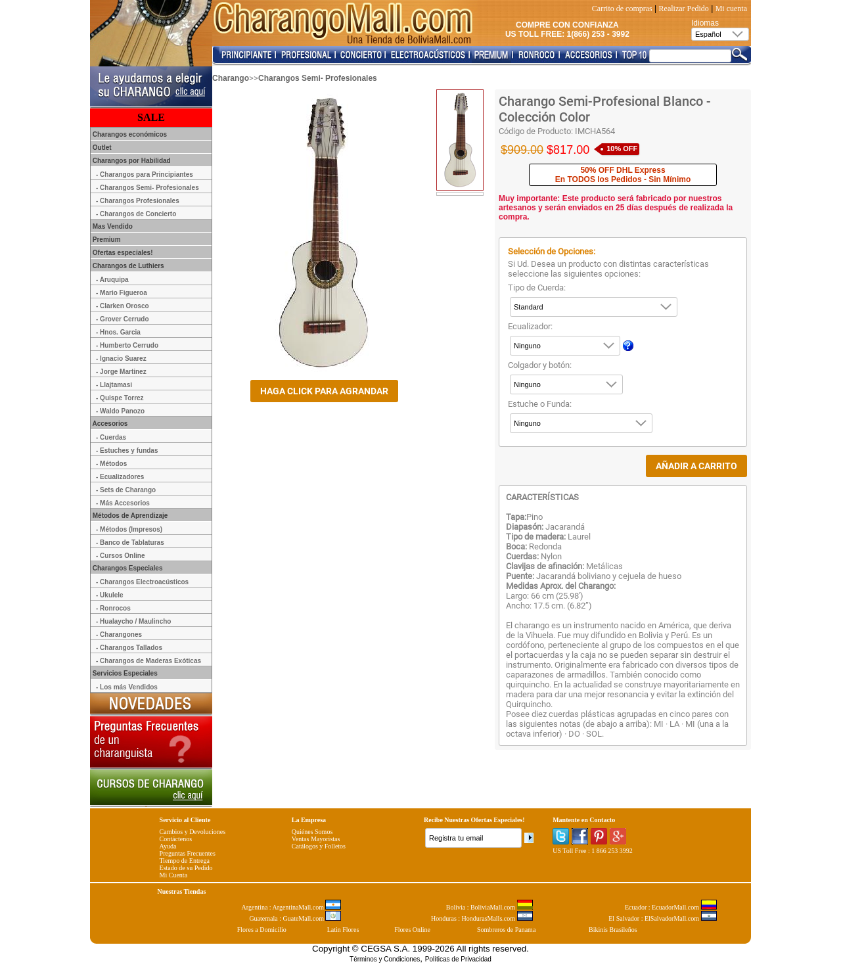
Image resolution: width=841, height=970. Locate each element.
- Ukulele (110, 595)
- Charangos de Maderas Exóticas (148, 660)
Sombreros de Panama (506, 929)
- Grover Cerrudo (122, 319)
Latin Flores (343, 929)
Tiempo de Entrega (185, 860)
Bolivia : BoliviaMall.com (489, 907)
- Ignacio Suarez (121, 358)
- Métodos (111, 463)
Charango (230, 78)
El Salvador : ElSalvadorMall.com (662, 918)
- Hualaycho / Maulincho (133, 621)
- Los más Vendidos (127, 687)
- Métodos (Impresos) (129, 529)
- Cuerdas (111, 437)
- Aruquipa (112, 279)
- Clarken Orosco (122, 306)
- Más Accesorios (123, 503)
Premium (106, 239)
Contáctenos (176, 839)
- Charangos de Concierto (136, 214)
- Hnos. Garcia (118, 332)
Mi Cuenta (174, 875)
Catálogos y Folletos (319, 846)
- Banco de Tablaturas (130, 542)
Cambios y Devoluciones (193, 831)
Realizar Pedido (684, 8)
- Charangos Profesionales (137, 200)
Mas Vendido (112, 226)
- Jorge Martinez (121, 371)
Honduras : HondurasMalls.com (482, 918)
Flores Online (412, 929)
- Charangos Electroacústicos (142, 582)
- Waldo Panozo (120, 411)
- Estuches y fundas (127, 450)
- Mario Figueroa (121, 292)
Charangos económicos (129, 134)
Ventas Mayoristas (316, 839)
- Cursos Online (120, 555)
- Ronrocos (113, 608)
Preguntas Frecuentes (188, 853)
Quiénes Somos (312, 831)
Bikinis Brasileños (613, 929)
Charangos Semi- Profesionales (317, 78)
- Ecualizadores (120, 476)
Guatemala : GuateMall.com (295, 918)
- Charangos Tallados (129, 647)
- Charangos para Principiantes (144, 174)
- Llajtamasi (114, 384)
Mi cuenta (731, 8)
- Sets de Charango (126, 490)
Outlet (101, 147)
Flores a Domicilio (261, 929)
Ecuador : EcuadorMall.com (671, 907)
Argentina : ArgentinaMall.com (292, 907)
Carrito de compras (622, 8)
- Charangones (119, 634)
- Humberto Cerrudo (127, 345)
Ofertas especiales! (122, 252)
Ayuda (168, 846)
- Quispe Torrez (120, 398)
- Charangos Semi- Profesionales (147, 187)
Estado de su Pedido (186, 867)
